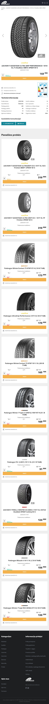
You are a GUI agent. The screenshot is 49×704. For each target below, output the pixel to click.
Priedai (3, 667)
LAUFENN (24, 459)
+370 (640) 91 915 (8, 123)
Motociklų (3, 663)
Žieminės (3, 659)
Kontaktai (3, 684)
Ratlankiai (3, 641)
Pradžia (3, 8)
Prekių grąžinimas (30, 645)
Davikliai (3, 645)
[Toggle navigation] (47, 3)
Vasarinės (3, 652)
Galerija (27, 674)
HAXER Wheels (29, 659)
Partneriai (3, 691)
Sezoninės (4, 656)
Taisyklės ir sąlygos (30, 649)
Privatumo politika (30, 652)
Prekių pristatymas (30, 641)
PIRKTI (24, 78)
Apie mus (3, 687)
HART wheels (29, 670)
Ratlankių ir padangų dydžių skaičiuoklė (36, 656)
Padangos (3, 649)
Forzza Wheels (29, 663)
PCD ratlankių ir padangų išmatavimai (35, 667)
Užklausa (21, 123)
